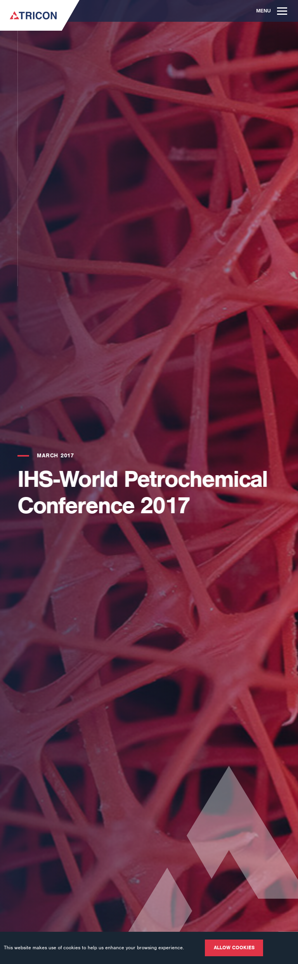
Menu (271, 11)
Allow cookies (234, 947)
